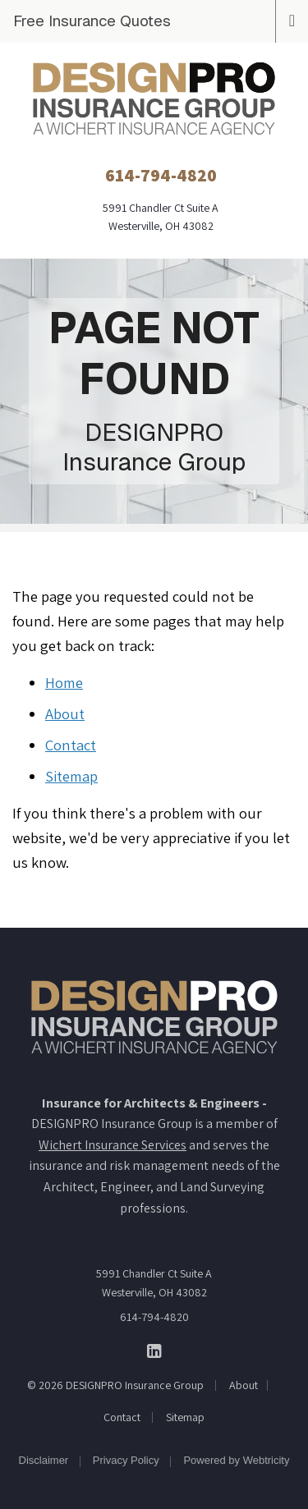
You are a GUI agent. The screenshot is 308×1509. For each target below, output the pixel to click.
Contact (70, 744)
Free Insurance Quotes (92, 20)
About (65, 713)
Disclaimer (44, 1460)
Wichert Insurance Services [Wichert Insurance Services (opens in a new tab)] (112, 1145)
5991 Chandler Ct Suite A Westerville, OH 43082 (154, 1282)
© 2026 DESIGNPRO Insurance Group (115, 1385)
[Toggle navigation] (292, 19)
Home (64, 682)
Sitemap (71, 776)
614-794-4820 (154, 1316)
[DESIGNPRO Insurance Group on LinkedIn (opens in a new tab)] (154, 1350)
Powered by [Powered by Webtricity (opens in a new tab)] (236, 1460)
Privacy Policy (126, 1460)
